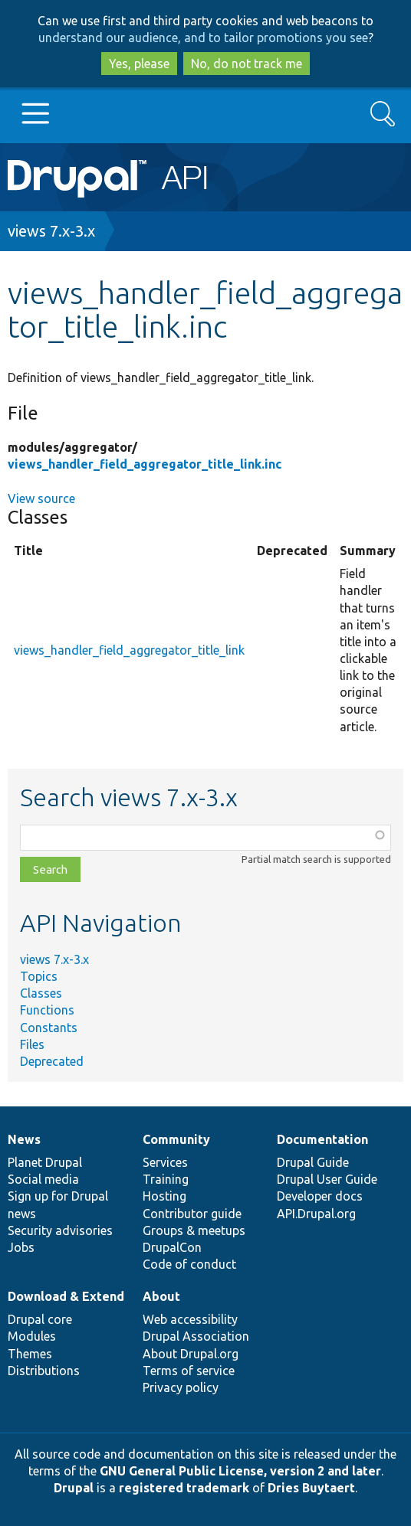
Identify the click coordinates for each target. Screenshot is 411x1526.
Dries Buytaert (311, 1488)
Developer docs (320, 1196)
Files (32, 1044)
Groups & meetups (194, 1230)
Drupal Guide (313, 1162)
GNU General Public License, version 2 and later (240, 1471)
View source (41, 498)
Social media (43, 1179)
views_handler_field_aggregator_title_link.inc (144, 464)
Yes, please (139, 63)
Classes (41, 993)
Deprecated (52, 1061)
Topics (39, 976)
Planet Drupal (45, 1162)
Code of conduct (189, 1264)
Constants (48, 1027)
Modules (32, 1336)
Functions (47, 1010)
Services (165, 1162)
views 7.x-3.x (51, 231)
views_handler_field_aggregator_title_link (129, 650)
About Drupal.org (190, 1354)
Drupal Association (196, 1336)
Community (176, 1139)
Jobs (21, 1247)
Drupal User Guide (327, 1179)
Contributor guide (192, 1213)
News (24, 1139)
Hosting (164, 1196)
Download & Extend (66, 1296)
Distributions (44, 1370)
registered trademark (184, 1488)
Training (166, 1179)
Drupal (74, 1488)
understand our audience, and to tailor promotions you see (203, 37)
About (161, 1296)
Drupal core (40, 1319)
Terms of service (189, 1370)
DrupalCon (172, 1247)
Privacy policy (181, 1387)
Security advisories (60, 1230)
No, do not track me (246, 63)
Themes (30, 1354)
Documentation (322, 1139)
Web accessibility (190, 1319)
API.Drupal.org (316, 1213)
